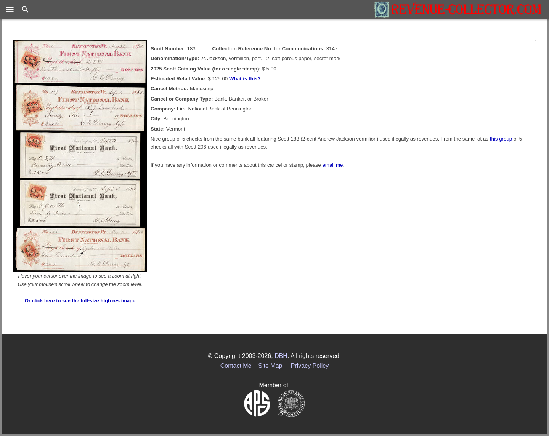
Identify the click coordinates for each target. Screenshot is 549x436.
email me (332, 165)
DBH (280, 356)
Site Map (270, 366)
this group (501, 139)
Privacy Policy (310, 366)
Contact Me (236, 366)
